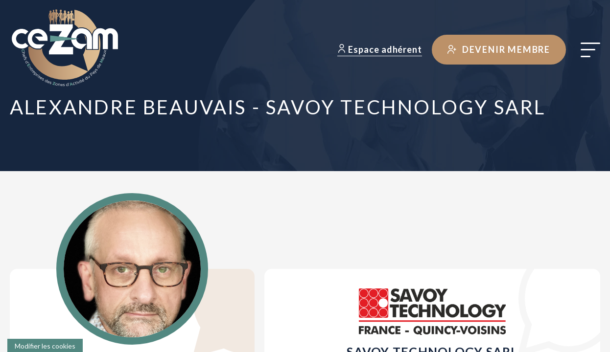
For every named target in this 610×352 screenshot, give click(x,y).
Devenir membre (498, 50)
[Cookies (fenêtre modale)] (45, 345)
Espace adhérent (379, 49)
